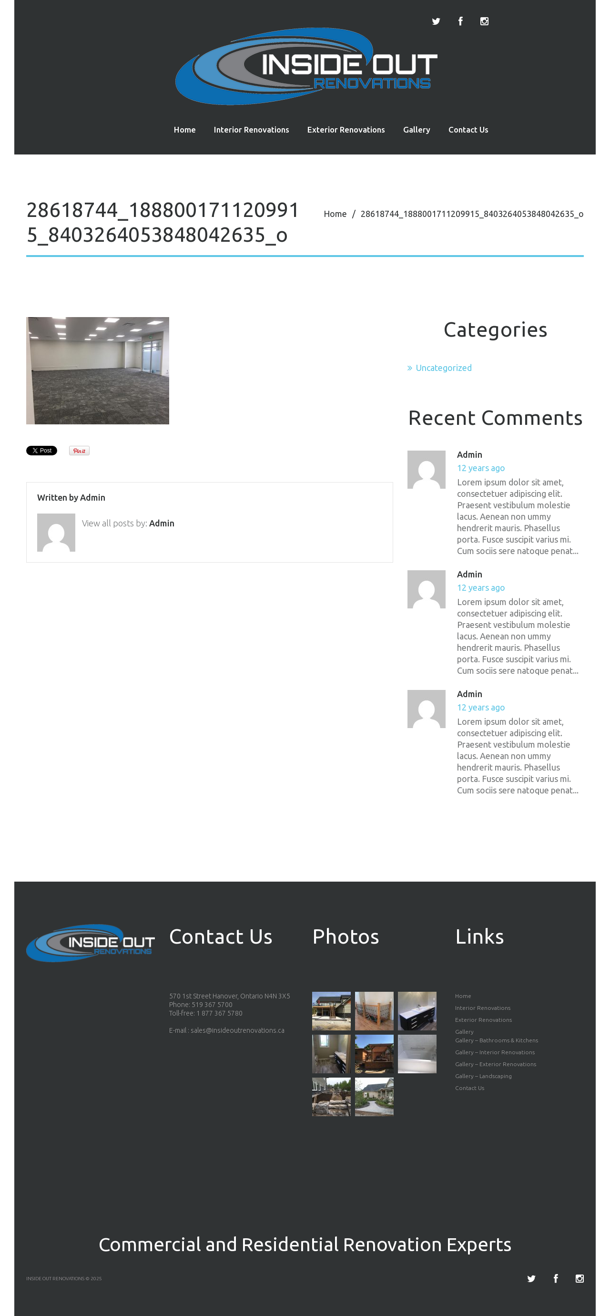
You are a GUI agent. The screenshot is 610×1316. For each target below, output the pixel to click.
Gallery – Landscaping (483, 1076)
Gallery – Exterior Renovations (495, 1064)
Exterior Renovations (346, 129)
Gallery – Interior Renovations (495, 1052)
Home (185, 129)
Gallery (416, 129)
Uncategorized (444, 367)
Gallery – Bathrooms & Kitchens (496, 1040)
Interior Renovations (251, 129)
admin (92, 497)
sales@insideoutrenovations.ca (238, 1030)
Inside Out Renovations (55, 1278)
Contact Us (468, 129)
